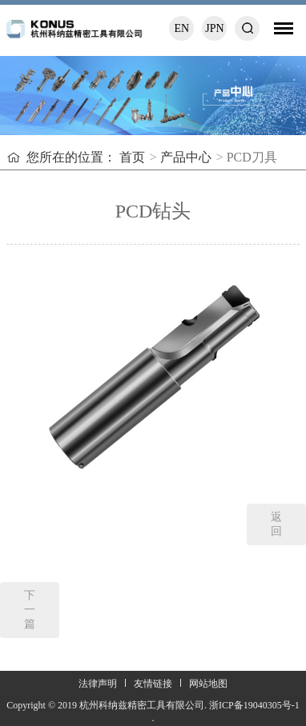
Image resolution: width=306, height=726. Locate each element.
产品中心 (185, 157)
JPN (214, 28)
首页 (132, 157)
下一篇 (29, 609)
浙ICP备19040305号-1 (254, 705)
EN (182, 28)
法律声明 (98, 683)
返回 (276, 524)
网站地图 (208, 683)
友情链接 (153, 683)
